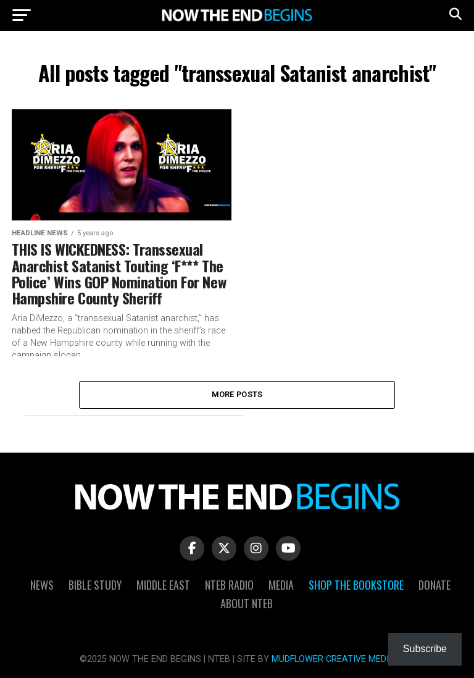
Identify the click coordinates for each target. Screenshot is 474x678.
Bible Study (95, 585)
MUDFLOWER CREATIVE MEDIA (333, 659)
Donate (434, 585)
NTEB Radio (229, 585)
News (42, 585)
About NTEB (246, 603)
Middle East (163, 585)
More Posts (237, 394)
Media (281, 585)
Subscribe (425, 648)
